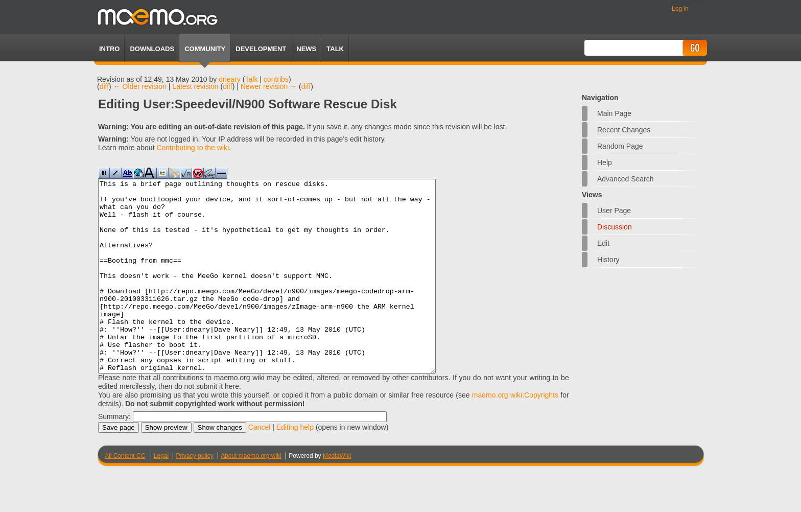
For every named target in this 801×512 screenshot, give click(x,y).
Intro (109, 49)
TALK (335, 49)
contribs (276, 79)
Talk (251, 79)
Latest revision (195, 86)
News (306, 49)
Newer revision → (269, 86)
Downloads (152, 49)
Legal (161, 494)
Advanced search (625, 179)
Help (604, 162)
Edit (603, 243)
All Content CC (125, 494)
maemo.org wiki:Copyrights (515, 433)
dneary (230, 79)
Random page (620, 146)
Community (204, 49)
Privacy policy (194, 494)
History (608, 259)
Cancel (259, 465)
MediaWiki (337, 494)
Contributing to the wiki (192, 148)
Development (260, 49)
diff (104, 86)
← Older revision (140, 86)
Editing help (295, 465)
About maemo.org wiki (251, 494)
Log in (680, 8)
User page (614, 210)
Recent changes (623, 130)
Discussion (614, 227)
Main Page (614, 113)
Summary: (114, 455)
